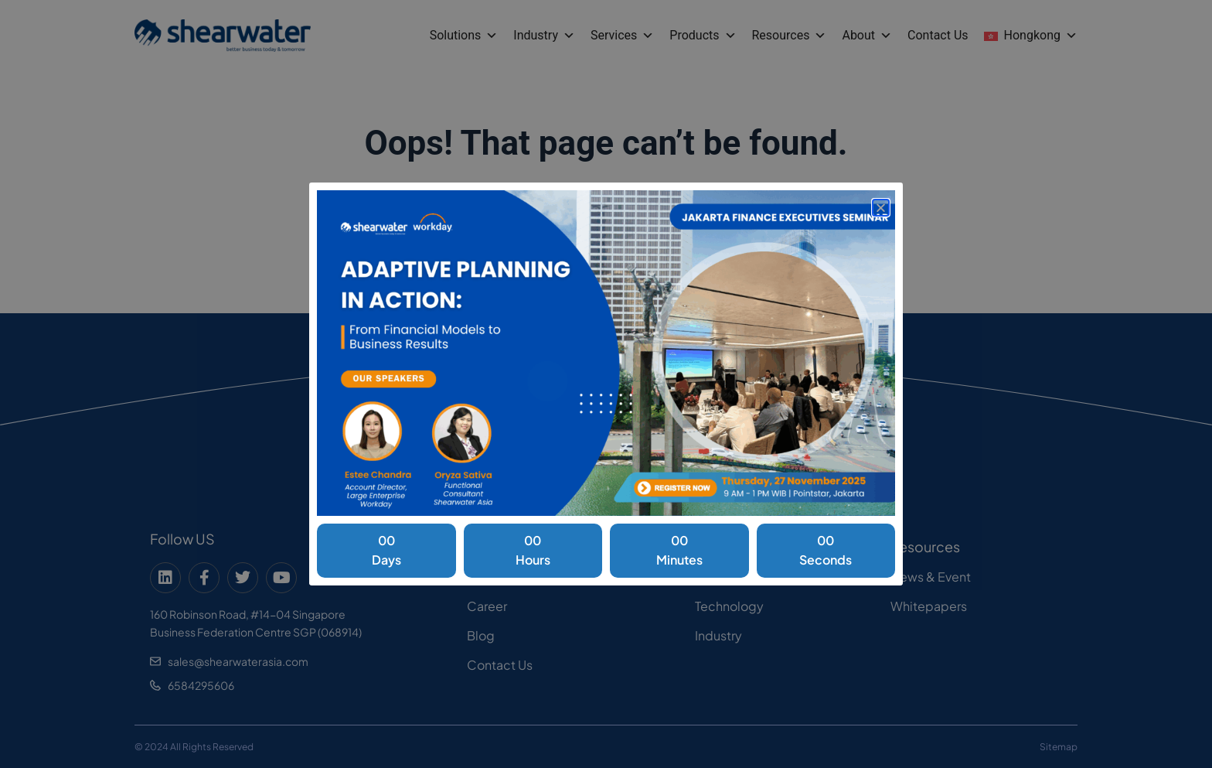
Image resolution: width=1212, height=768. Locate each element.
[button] (881, 207)
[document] (606, 384)
